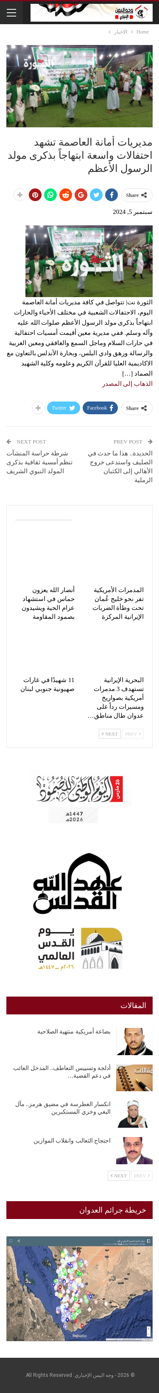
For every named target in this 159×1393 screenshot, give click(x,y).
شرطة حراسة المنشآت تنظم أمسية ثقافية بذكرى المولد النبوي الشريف (39, 462)
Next (110, 733)
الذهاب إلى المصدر (127, 383)
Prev (133, 733)
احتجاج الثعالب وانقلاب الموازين (72, 1140)
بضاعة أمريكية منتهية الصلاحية (74, 1031)
